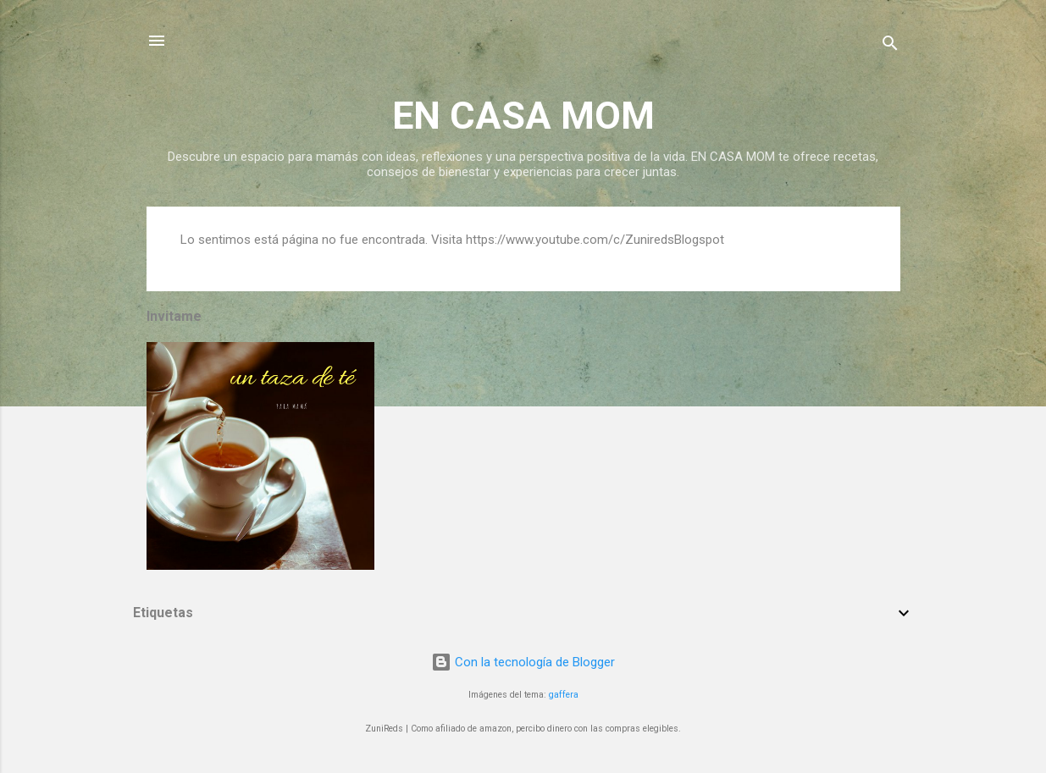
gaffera (563, 694)
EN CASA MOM (523, 115)
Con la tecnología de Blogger (523, 662)
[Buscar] (890, 46)
